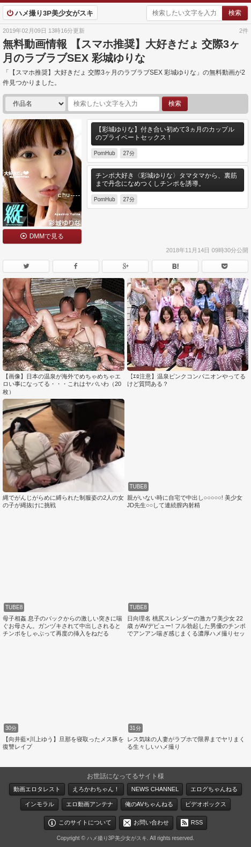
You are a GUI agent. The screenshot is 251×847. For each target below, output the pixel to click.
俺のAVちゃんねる (149, 804)
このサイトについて (85, 822)
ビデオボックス (205, 804)
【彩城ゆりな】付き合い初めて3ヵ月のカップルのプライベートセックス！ (164, 134)
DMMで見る (46, 236)
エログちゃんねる (214, 789)
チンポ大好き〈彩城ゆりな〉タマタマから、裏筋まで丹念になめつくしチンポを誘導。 (166, 180)
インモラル (39, 804)
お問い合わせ (151, 822)
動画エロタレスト (37, 789)
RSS (197, 822)
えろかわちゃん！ (96, 789)
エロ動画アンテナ (89, 804)
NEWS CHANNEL (155, 789)
